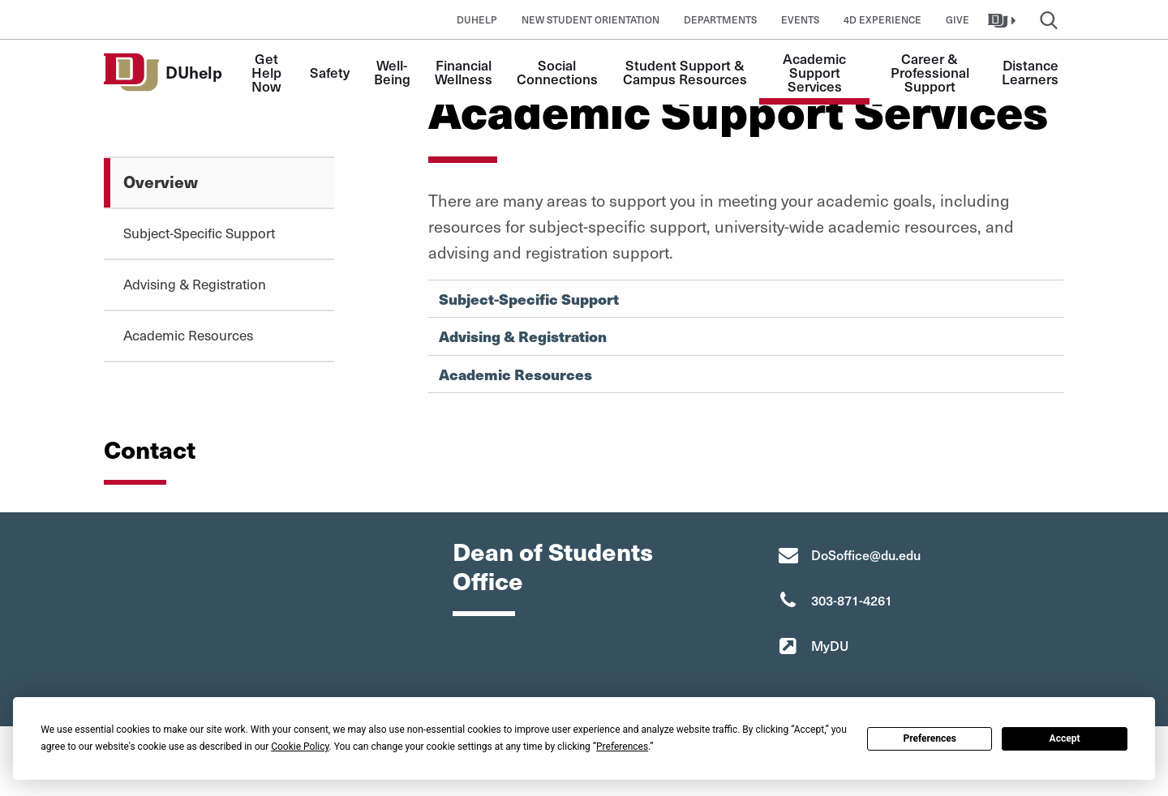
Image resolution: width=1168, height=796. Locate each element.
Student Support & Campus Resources (685, 71)
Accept (1065, 738)
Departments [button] (720, 19)
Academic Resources (188, 335)
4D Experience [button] (882, 19)
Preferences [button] (622, 746)
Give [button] (957, 19)
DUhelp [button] (477, 19)
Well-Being (392, 71)
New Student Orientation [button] (590, 19)
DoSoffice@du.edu (866, 554)
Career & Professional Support (932, 72)
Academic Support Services (816, 72)
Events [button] (800, 19)
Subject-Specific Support (199, 232)
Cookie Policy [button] (299, 746)
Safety (330, 72)
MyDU (829, 645)
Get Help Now (268, 72)
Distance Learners (1032, 71)
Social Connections (557, 71)
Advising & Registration (194, 283)
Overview (160, 181)
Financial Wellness (465, 71)
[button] (1003, 19)
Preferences (929, 738)
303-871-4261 (851, 600)
